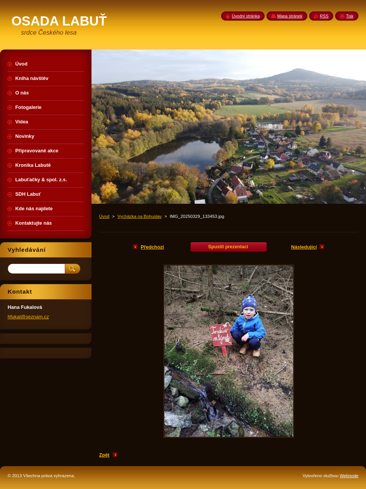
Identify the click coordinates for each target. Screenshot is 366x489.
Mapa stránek (289, 16)
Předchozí (152, 247)
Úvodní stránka (246, 16)
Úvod (104, 216)
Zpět (104, 455)
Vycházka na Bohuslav (139, 216)
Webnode (349, 475)
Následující (304, 247)
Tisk (349, 16)
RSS (324, 16)
